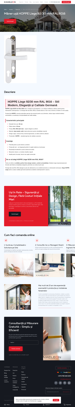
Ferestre (15, 370)
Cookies (39, 401)
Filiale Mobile (6, 376)
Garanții (23, 387)
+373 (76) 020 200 (55, 2)
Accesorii (11, 9)
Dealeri (41, 2)
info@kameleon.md (65, 379)
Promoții (26, 2)
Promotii (23, 389)
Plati (22, 372)
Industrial (15, 389)
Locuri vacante (36, 2)
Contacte (46, 2)
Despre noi (21, 2)
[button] (66, 2)
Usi (13, 373)
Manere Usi (17, 9)
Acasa (5, 9)
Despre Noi (7, 370)
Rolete (14, 375)
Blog (30, 2)
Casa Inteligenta (16, 386)
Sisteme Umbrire (15, 381)
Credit (23, 381)
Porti (14, 378)
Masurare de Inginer (24, 378)
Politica (23, 374)
